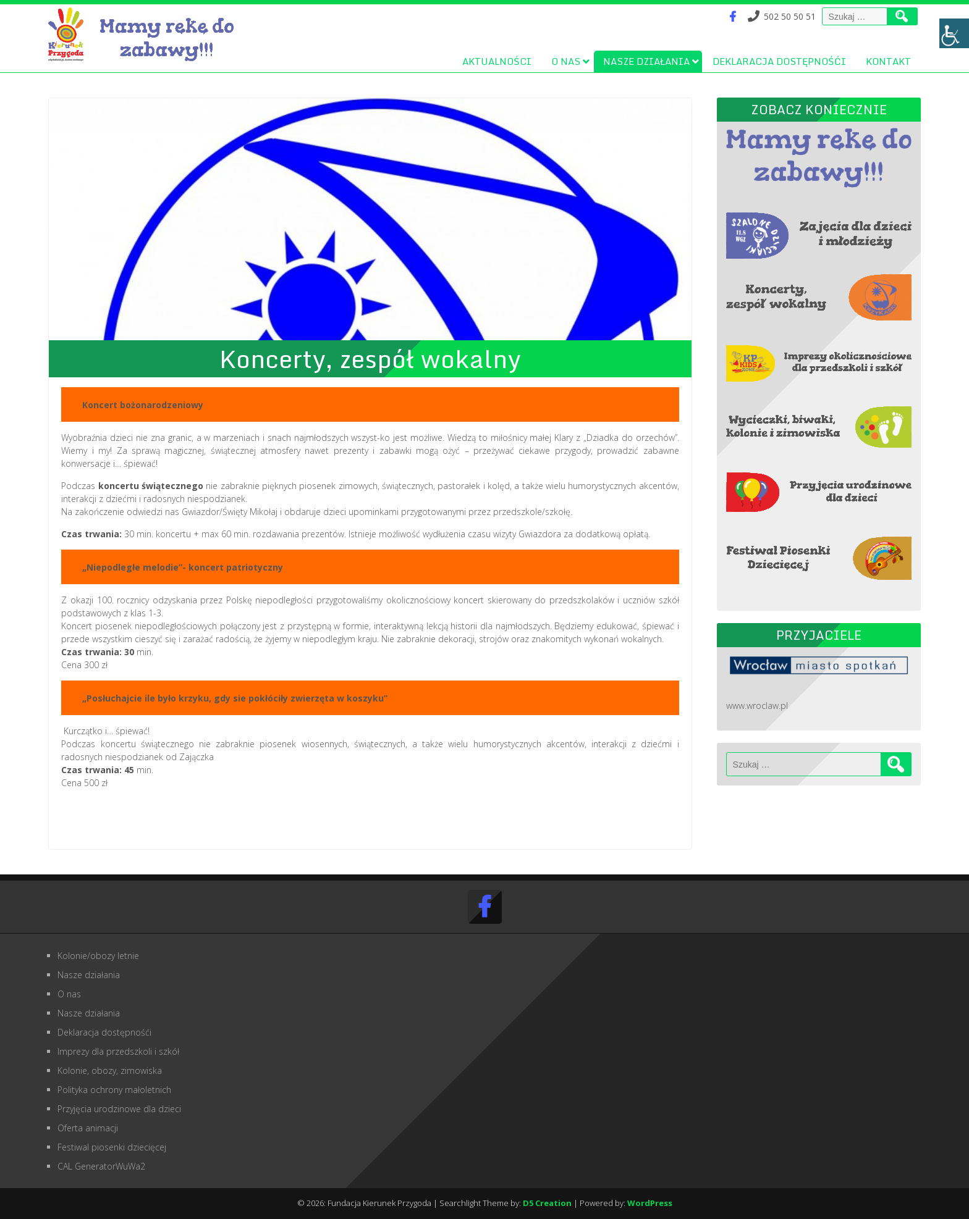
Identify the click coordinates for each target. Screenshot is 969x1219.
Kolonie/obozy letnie (98, 955)
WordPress (649, 1203)
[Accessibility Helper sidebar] (954, 33)
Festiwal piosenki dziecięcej (111, 1147)
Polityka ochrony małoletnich (114, 1089)
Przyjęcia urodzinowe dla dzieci (119, 1109)
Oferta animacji (87, 1128)
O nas (565, 61)
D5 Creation (547, 1203)
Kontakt (888, 61)
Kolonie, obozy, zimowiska (109, 1070)
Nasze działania (646, 61)
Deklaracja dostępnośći (779, 61)
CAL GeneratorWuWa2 (101, 1166)
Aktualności (496, 61)
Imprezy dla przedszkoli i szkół (118, 1051)
